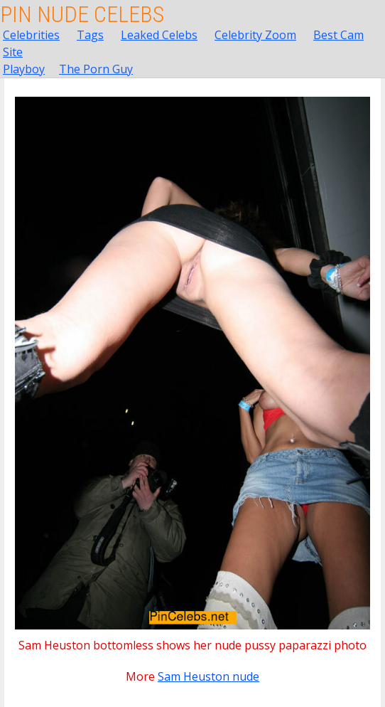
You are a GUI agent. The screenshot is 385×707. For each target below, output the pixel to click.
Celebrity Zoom (255, 35)
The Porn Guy (96, 69)
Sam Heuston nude (208, 676)
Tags (90, 35)
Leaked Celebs (159, 35)
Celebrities (31, 35)
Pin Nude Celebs (82, 14)
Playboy (24, 69)
